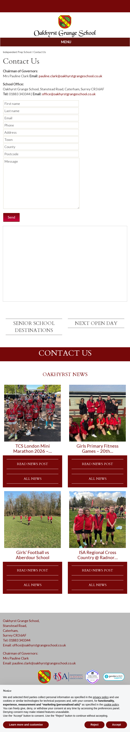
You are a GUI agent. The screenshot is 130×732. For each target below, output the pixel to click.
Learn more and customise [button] (26, 724)
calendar (108, 5)
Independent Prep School (17, 52)
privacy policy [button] (101, 697)
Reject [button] (94, 724)
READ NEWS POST (32, 464)
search (21, 5)
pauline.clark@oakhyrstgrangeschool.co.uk (70, 76)
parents (65, 5)
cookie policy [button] (111, 704)
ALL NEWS (33, 478)
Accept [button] (116, 724)
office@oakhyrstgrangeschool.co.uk (69, 94)
